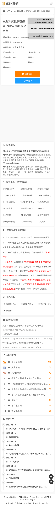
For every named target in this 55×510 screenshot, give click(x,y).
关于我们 (45, 503)
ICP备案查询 (26, 215)
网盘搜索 (22, 157)
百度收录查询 (26, 221)
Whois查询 (7, 208)
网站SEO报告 (9, 189)
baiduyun (16, 163)
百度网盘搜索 (12, 157)
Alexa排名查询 (27, 208)
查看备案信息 (18, 47)
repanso (8, 163)
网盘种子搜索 (28, 160)
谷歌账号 (21, 507)
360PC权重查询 (44, 195)
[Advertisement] (27, 113)
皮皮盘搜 (41, 155)
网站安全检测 (9, 221)
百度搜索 (41, 221)
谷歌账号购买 (31, 507)
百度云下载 (41, 157)
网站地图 (28, 503)
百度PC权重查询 (10, 195)
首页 (8, 11)
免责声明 (9, 503)
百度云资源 (31, 157)
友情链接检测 (43, 215)
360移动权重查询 (10, 202)
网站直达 (27, 74)
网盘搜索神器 (20, 155)
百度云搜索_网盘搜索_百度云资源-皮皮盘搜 (30, 151)
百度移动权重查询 (28, 195)
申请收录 (36, 503)
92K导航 (22, 497)
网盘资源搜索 (32, 155)
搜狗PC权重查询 (27, 202)
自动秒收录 (18, 11)
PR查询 (41, 208)
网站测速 (7, 215)
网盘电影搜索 (16, 160)
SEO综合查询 (26, 189)
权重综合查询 (43, 189)
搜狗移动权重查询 (45, 202)
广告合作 (18, 503)
